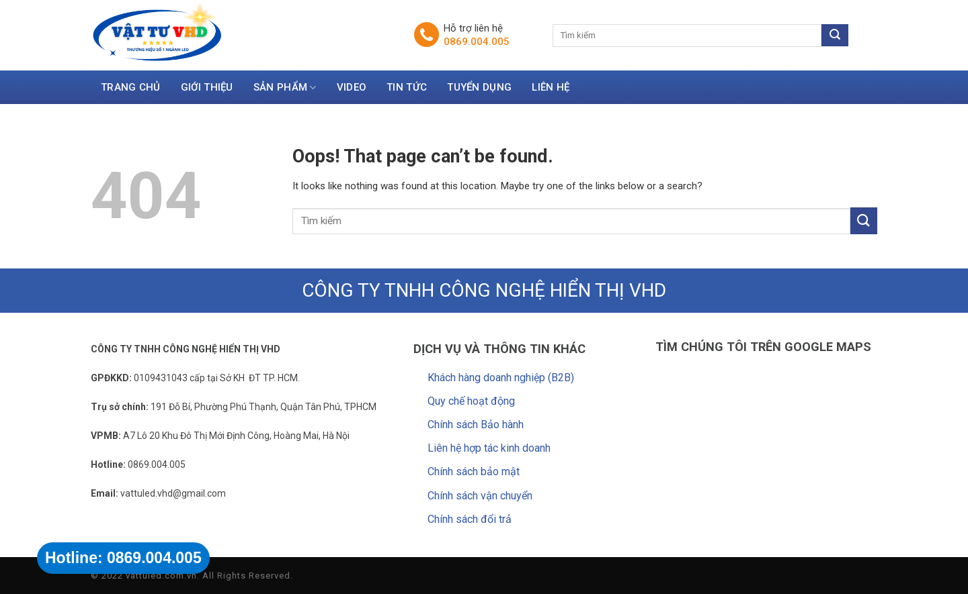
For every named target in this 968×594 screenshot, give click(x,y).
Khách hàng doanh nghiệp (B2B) (501, 377)
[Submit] (863, 220)
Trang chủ (131, 87)
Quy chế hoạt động (471, 401)
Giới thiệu (207, 87)
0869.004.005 (477, 42)
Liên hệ (550, 87)
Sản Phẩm (285, 88)
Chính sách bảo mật (474, 471)
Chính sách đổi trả (470, 519)
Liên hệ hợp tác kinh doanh (489, 448)
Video (352, 87)
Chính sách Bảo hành (476, 424)
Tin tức (407, 87)
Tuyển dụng (479, 87)
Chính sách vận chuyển (480, 495)
